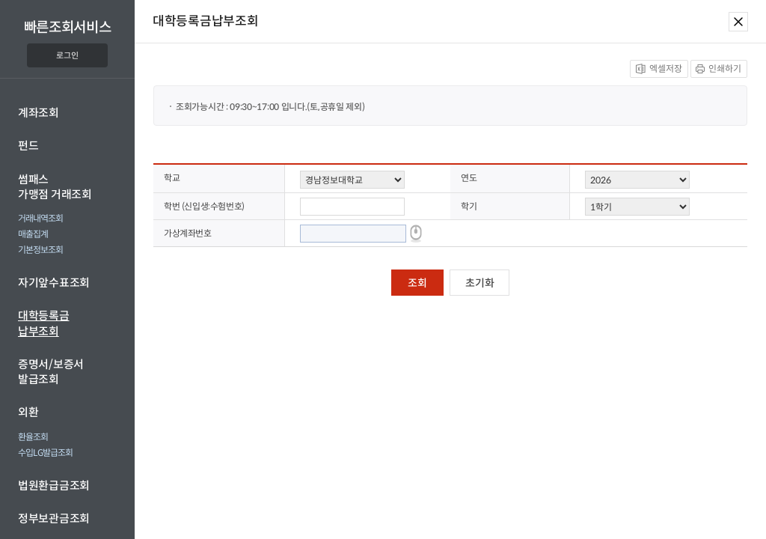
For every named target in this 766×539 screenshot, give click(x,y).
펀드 (28, 145)
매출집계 (33, 234)
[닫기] (735, 21)
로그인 (67, 55)
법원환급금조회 (54, 485)
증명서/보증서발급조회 (51, 371)
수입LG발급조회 (45, 452)
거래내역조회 (40, 218)
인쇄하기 (715, 67)
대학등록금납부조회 (44, 323)
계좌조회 (38, 113)
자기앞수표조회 (54, 282)
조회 (417, 283)
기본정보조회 (40, 249)
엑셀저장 (656, 67)
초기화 (479, 283)
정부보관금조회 (54, 518)
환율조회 (33, 436)
